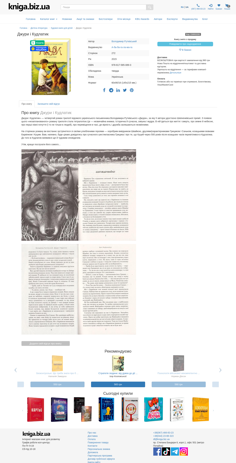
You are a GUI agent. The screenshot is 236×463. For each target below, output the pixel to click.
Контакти (92, 445)
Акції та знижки (85, 19)
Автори (158, 19)
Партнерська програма (100, 455)
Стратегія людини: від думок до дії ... (118, 373)
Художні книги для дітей (62, 28)
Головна (30, 19)
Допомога (93, 452)
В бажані (185, 50)
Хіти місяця (124, 19)
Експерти (172, 19)
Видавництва (190, 19)
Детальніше (175, 72)
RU (182, 7)
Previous (15, 372)
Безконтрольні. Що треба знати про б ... (57, 373)
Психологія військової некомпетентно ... (179, 373)
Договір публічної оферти (101, 459)
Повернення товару (98, 442)
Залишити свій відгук (49, 104)
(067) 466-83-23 (198, 7)
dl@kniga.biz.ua (161, 439)
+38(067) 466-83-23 (163, 432)
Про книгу (27, 104)
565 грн (118, 384)
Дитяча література (39, 28)
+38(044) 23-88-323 (163, 436)
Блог (205, 19)
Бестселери (106, 19)
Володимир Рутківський (124, 41)
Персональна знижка (99, 449)
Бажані (219, 7)
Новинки (67, 19)
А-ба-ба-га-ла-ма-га (122, 47)
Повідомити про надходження (185, 44)
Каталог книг (48, 19)
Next (220, 372)
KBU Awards (142, 19)
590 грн (179, 384)
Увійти (210, 7)
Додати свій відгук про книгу (46, 343)
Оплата (92, 439)
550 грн (57, 384)
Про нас (92, 432)
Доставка (93, 436)
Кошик (227, 7)
